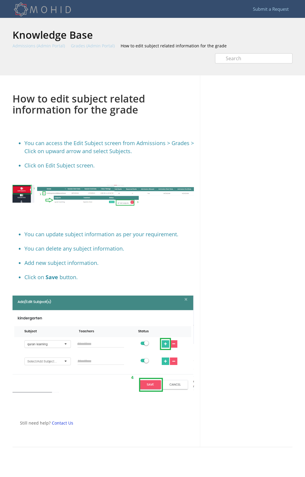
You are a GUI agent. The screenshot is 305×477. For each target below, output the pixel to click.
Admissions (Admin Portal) (39, 46)
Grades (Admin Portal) (93, 46)
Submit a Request (271, 9)
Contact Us (62, 423)
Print (174, 84)
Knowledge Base (53, 35)
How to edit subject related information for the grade (174, 46)
